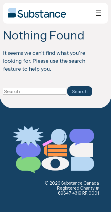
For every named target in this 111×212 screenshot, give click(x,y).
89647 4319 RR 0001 (78, 193)
